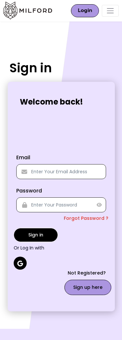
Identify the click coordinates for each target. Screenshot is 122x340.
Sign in (35, 235)
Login (85, 10)
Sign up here (87, 287)
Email (23, 157)
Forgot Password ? (86, 218)
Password (29, 190)
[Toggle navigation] (110, 11)
